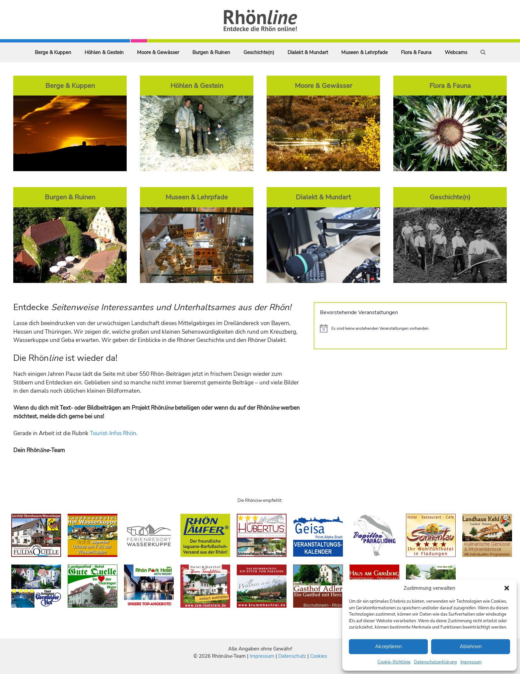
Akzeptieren (388, 646)
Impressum (471, 662)
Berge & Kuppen (53, 52)
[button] (506, 588)
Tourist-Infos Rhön (113, 433)
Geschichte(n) (258, 52)
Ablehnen (471, 646)
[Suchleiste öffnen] (483, 52)
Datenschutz (292, 656)
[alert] (410, 328)
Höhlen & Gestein (104, 52)
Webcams (456, 52)
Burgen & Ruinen (211, 52)
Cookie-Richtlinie (394, 662)
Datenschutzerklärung (435, 662)
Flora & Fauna (416, 52)
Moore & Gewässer (158, 52)
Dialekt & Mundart (308, 52)
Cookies (318, 656)
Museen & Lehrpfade (364, 52)
